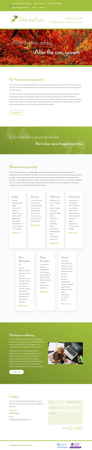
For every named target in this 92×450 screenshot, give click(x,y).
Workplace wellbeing (54, 3)
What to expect (39, 3)
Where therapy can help (20, 7)
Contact (42, 7)
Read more (16, 112)
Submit (78, 428)
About (35, 7)
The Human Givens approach (22, 3)
